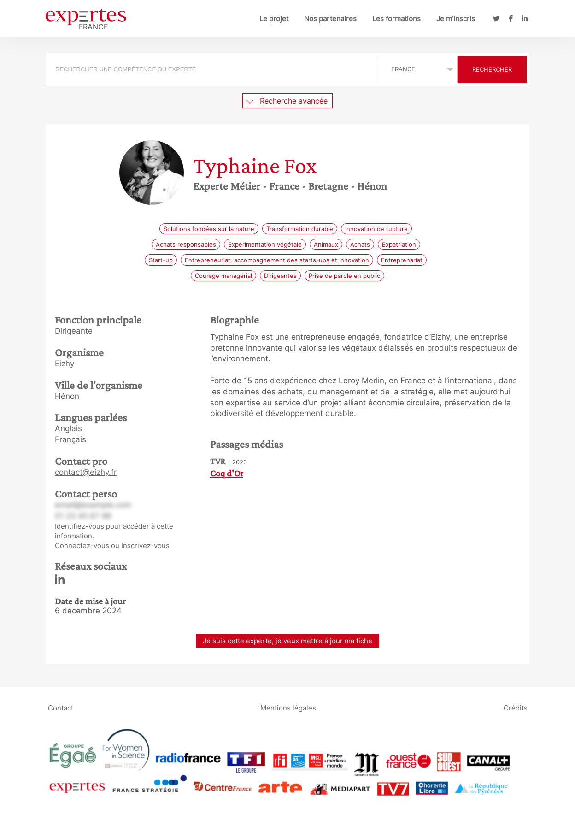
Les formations (396, 18)
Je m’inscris (455, 18)
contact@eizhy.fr (86, 472)
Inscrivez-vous (145, 545)
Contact (60, 707)
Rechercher (492, 69)
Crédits (516, 707)
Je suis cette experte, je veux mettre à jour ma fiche (287, 640)
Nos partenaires (330, 18)
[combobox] (212, 69)
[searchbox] (211, 69)
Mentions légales (288, 707)
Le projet (273, 18)
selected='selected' (417, 69)
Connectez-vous (82, 545)
